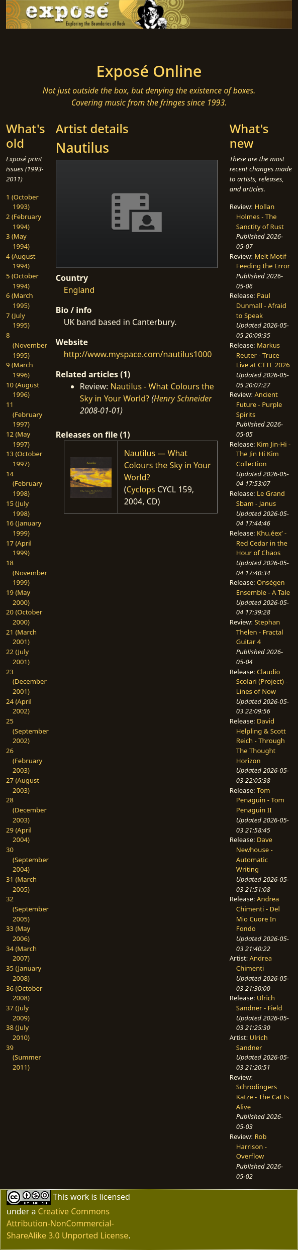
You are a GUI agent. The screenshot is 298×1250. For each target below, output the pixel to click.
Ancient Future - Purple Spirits (259, 404)
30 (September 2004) (27, 859)
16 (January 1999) (23, 528)
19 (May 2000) (18, 597)
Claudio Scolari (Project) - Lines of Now (262, 681)
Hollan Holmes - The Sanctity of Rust (260, 216)
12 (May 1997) (18, 439)
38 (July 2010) (18, 1032)
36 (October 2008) (24, 993)
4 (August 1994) (21, 261)
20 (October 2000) (24, 617)
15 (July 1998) (18, 508)
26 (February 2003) (24, 760)
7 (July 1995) (18, 320)
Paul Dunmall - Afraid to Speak (261, 305)
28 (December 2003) (26, 809)
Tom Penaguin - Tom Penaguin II (260, 800)
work (79, 1196)
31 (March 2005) (21, 884)
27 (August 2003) (22, 785)
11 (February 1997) (24, 414)
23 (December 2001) (26, 681)
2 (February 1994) (23, 221)
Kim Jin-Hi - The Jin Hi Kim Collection (263, 454)
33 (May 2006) (18, 933)
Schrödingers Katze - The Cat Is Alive (262, 1096)
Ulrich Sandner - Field (259, 1002)
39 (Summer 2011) (23, 1057)
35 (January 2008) (23, 973)
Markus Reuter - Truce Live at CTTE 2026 (263, 355)
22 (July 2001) (18, 656)
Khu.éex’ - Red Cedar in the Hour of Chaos (261, 543)
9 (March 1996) (19, 369)
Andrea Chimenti (254, 963)
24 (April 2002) (19, 706)
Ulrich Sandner (252, 1042)
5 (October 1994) (22, 280)
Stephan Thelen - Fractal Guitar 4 (259, 631)
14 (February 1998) (24, 483)
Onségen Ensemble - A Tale (263, 587)
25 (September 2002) (27, 730)
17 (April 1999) (19, 548)
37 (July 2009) (18, 1012)
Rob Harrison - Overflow (251, 1146)
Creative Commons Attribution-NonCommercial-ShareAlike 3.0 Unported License (67, 1223)
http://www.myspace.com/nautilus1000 (138, 354)
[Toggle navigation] (40, 43)
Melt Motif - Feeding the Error (263, 261)
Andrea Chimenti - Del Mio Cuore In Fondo (258, 913)
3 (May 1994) (18, 241)
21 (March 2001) (21, 637)
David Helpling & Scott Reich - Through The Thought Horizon (261, 740)
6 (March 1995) (19, 300)
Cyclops (140, 489)
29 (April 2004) (19, 835)
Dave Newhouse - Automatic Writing (254, 854)
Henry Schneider (183, 398)
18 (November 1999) (26, 572)
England (79, 289)
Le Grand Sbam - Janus (260, 498)
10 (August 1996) (22, 389)
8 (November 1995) (26, 345)
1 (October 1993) (22, 202)
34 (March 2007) (21, 953)
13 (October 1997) (24, 458)
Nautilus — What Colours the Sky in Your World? (167, 465)
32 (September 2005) (27, 908)
